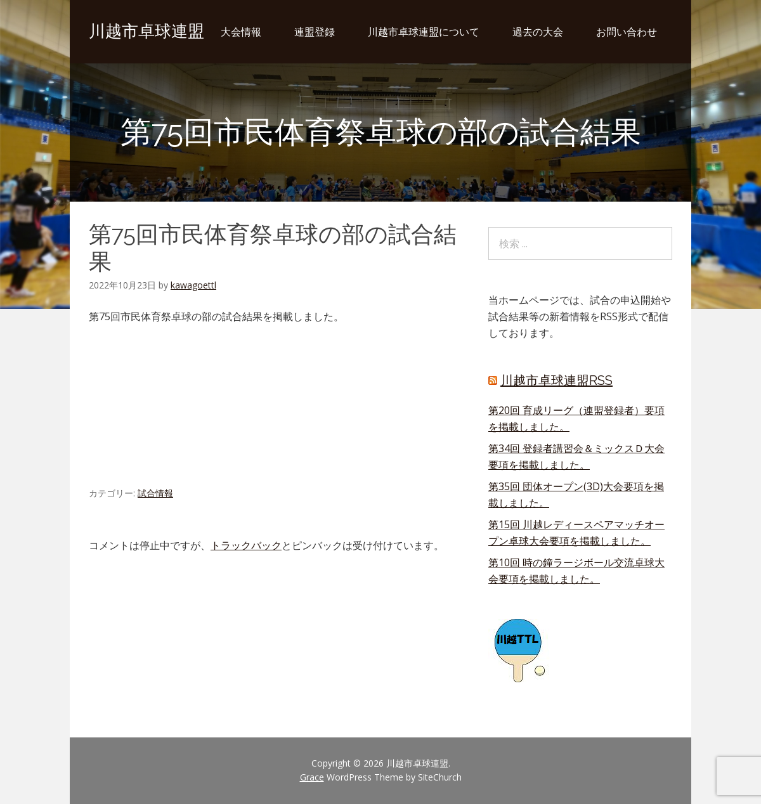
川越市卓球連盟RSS (556, 380)
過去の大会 (537, 32)
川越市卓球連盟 (146, 31)
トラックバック (246, 545)
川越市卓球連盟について (423, 32)
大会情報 (241, 32)
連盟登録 (314, 32)
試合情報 (155, 493)
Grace (312, 777)
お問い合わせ (626, 32)
